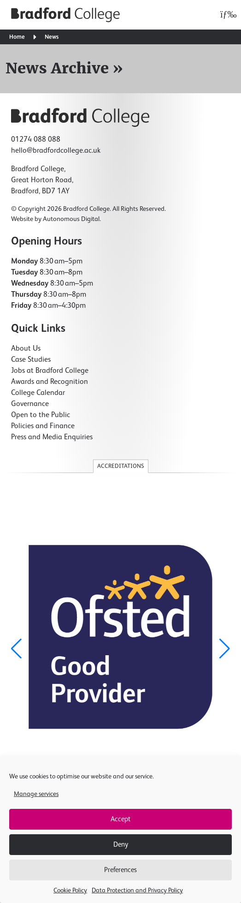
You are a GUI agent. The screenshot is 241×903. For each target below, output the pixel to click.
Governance (30, 404)
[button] (224, 649)
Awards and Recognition (49, 382)
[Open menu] (226, 15)
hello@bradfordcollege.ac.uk (55, 151)
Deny (120, 844)
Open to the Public (40, 415)
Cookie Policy (70, 890)
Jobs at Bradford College (49, 371)
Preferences (120, 870)
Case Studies (31, 360)
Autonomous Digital (71, 219)
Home (17, 37)
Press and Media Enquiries (52, 437)
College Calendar (38, 393)
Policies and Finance (43, 426)
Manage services (36, 794)
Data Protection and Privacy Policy (137, 890)
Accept (120, 819)
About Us (26, 349)
